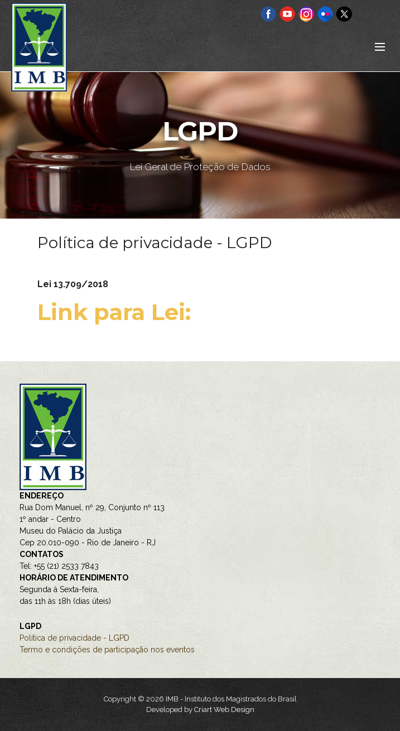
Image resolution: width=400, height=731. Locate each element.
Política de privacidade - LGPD (74, 637)
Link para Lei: (117, 312)
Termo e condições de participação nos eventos (107, 649)
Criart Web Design (224, 709)
